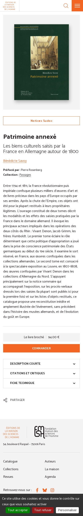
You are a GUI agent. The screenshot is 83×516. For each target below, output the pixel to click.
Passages (25, 175)
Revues (8, 477)
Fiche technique (42, 383)
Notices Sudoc (42, 121)
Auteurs (50, 461)
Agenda (50, 477)
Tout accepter (18, 510)
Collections (10, 469)
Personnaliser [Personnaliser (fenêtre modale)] (67, 510)
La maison (52, 469)
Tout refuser (42, 510)
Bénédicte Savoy (15, 161)
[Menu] (77, 5)
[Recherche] (66, 5)
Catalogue (10, 461)
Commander (41, 348)
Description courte (42, 363)
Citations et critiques (42, 373)
